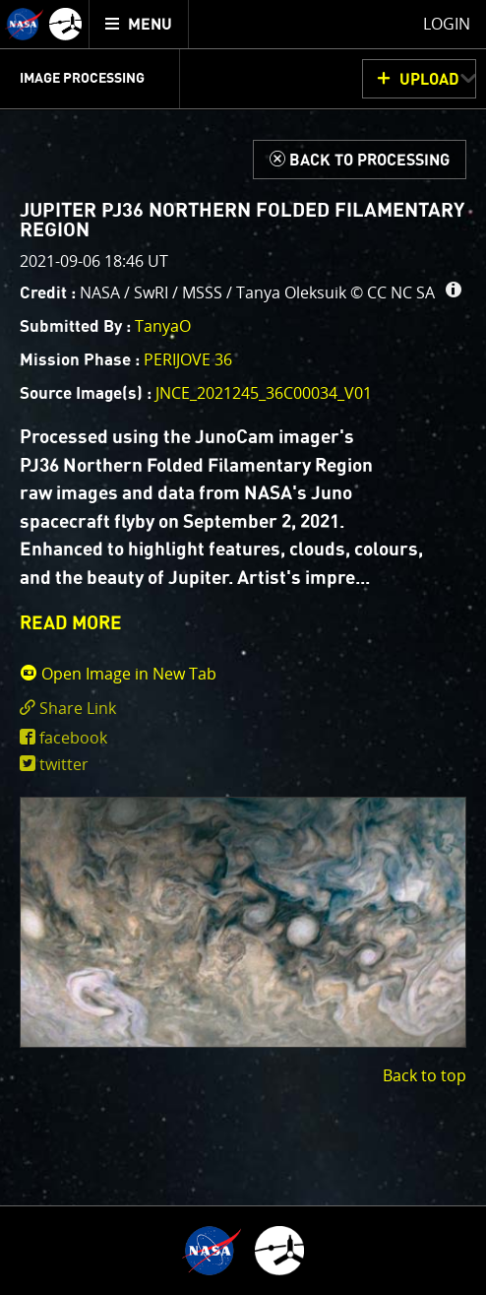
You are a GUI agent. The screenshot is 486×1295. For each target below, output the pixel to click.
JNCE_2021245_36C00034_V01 (263, 393)
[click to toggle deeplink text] (243, 708)
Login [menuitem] (446, 23)
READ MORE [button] (71, 624)
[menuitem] (139, 24)
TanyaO (163, 326)
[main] (243, 647)
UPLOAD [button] (429, 80)
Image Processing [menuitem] (82, 79)
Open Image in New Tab (118, 673)
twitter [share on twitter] (64, 764)
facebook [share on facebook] (73, 737)
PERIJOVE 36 (188, 359)
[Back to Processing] (359, 159)
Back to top (424, 1075)
